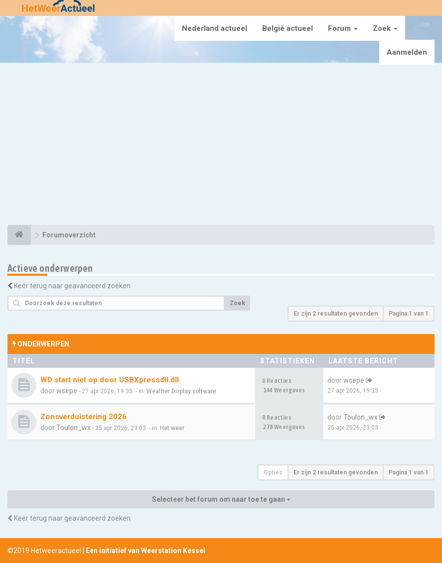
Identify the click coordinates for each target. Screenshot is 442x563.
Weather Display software (181, 391)
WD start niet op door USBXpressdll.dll (109, 379)
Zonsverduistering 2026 (83, 416)
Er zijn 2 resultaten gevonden (336, 313)
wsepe (66, 391)
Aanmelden (407, 52)
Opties (273, 472)
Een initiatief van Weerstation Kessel (145, 551)
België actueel (287, 28)
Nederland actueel (214, 28)
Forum (343, 28)
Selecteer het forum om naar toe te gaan (221, 499)
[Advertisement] (221, 145)
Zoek (385, 28)
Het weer (172, 428)
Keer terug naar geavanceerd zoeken (72, 286)
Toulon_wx (73, 428)
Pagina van (409, 313)
